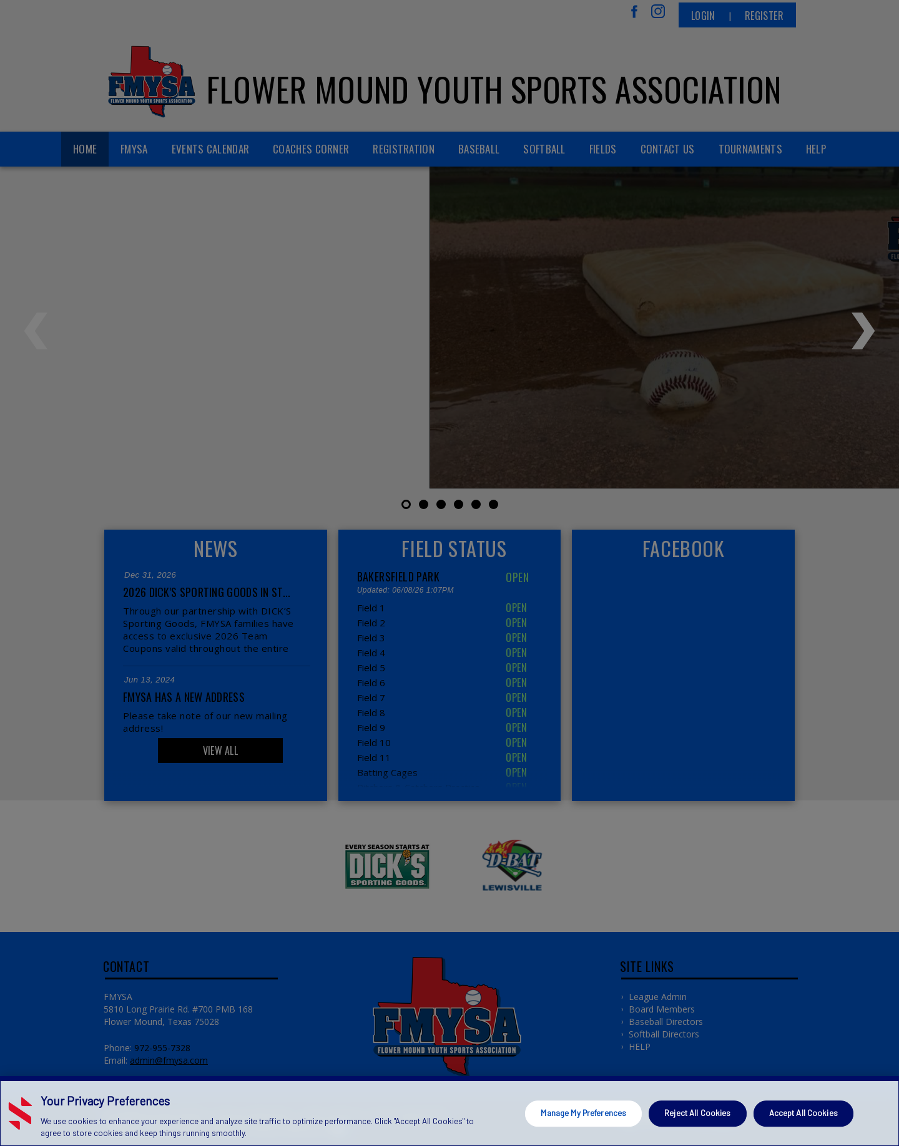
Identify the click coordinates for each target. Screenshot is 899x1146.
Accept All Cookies (803, 1113)
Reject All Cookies (697, 1113)
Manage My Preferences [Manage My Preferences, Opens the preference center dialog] (583, 1113)
